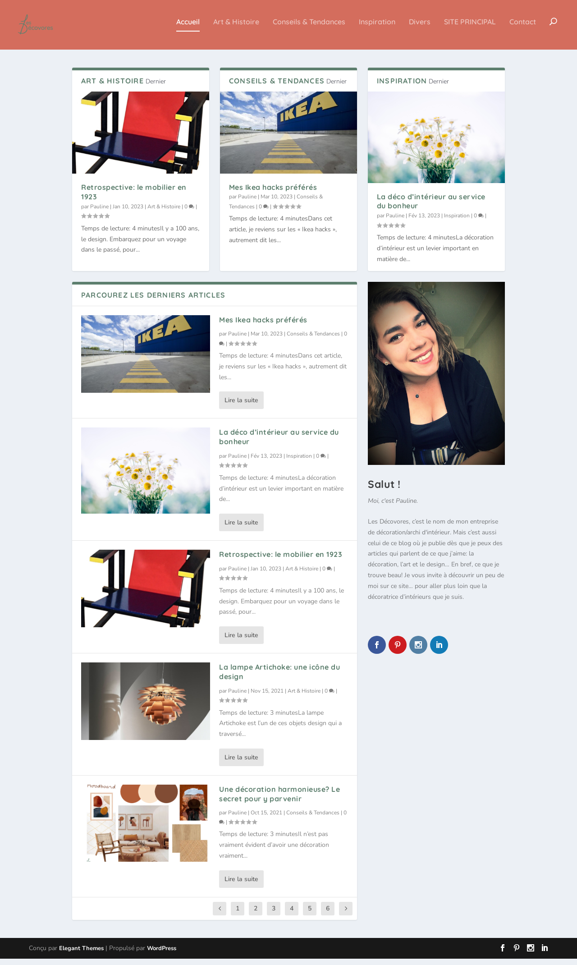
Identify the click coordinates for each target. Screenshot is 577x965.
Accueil (188, 28)
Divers (419, 28)
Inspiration (377, 28)
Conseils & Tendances (309, 28)
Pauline (99, 212)
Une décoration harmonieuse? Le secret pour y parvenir (279, 800)
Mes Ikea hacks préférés (273, 193)
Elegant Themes (81, 955)
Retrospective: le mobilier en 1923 (280, 560)
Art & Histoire (236, 28)
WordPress (161, 955)
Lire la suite (241, 406)
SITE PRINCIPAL (470, 28)
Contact (522, 28)
